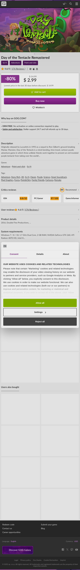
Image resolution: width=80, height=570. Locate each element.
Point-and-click (18, 167)
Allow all (40, 303)
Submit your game (49, 525)
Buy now (40, 101)
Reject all (40, 321)
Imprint (63, 560)
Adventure (5, 167)
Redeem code (8, 525)
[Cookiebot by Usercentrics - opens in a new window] (64, 246)
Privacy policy (25, 560)
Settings (40, 312)
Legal (16, 560)
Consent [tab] (14, 254)
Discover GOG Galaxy (20, 550)
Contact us (7, 529)
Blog (43, 529)
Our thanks (37, 560)
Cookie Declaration (51, 560)
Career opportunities (11, 532)
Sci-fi (29, 167)
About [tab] (66, 254)
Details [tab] (40, 254)
